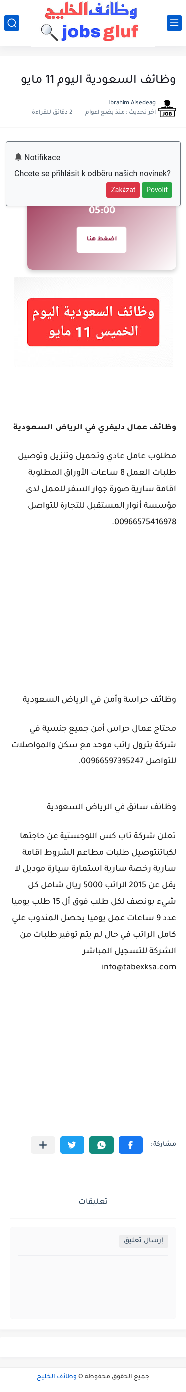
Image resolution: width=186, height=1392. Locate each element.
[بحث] (11, 23)
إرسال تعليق (143, 1241)
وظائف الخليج (57, 1377)
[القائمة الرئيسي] (174, 23)
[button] (131, 1145)
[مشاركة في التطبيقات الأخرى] (43, 1145)
